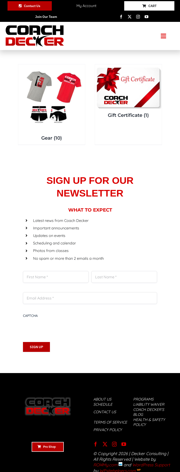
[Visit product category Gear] (51, 104)
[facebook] (121, 17)
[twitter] (129, 17)
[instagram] (138, 17)
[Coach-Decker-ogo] (35, 27)
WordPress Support (151, 465)
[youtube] (146, 17)
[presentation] (58, 327)
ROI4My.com (105, 465)
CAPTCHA (30, 316)
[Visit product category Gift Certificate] (128, 93)
